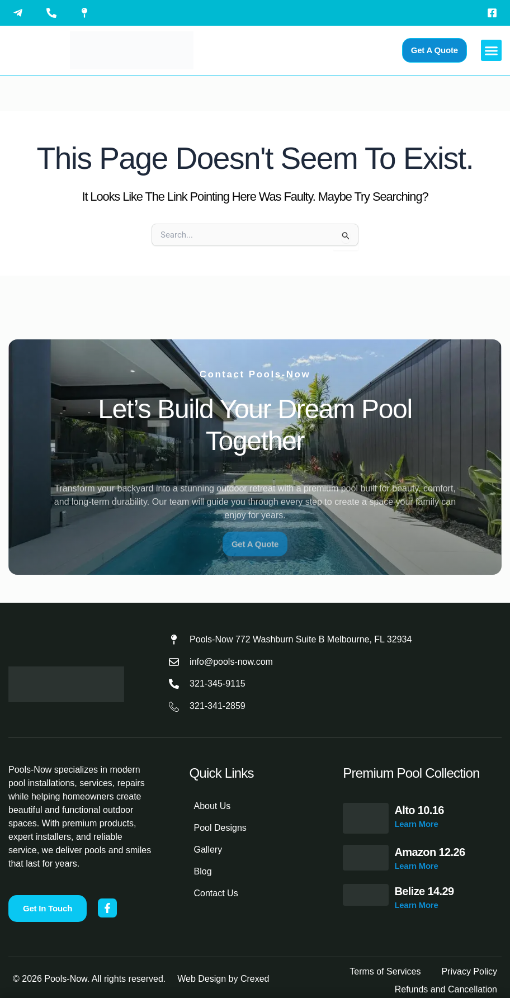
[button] (491, 50)
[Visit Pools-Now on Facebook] (495, 13)
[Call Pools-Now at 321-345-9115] (54, 13)
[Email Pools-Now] (21, 13)
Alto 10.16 (418, 810)
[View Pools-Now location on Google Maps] (87, 13)
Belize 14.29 (424, 891)
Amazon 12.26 (429, 852)
